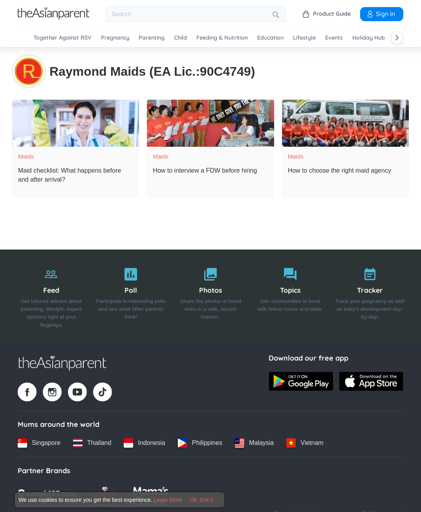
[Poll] (131, 295)
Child (180, 38)
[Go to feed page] (54, 17)
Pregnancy (115, 38)
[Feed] (51, 295)
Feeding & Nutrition (222, 38)
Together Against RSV (62, 38)
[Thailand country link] (92, 442)
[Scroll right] (397, 37)
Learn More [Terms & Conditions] (168, 500)
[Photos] (211, 295)
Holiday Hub (368, 38)
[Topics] (290, 295)
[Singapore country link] (39, 442)
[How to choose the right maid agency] (345, 122)
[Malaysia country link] (254, 442)
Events (334, 38)
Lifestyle (304, 38)
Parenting (152, 38)
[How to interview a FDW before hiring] (210, 122)
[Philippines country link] (200, 442)
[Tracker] (370, 295)
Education (270, 38)
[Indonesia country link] (144, 442)
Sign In (380, 14)
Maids (26, 155)
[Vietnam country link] (304, 442)
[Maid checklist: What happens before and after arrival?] (75, 122)
